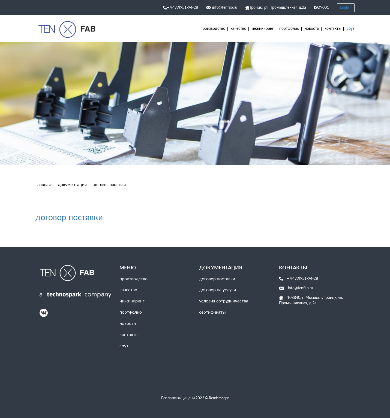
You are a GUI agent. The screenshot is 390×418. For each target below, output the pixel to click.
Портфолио (289, 29)
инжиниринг (263, 29)
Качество (238, 29)
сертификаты (212, 312)
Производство (212, 29)
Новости (312, 29)
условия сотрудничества (223, 301)
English (346, 8)
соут (351, 29)
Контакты (333, 29)
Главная (43, 184)
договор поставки (69, 218)
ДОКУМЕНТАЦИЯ (72, 184)
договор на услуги (217, 290)
